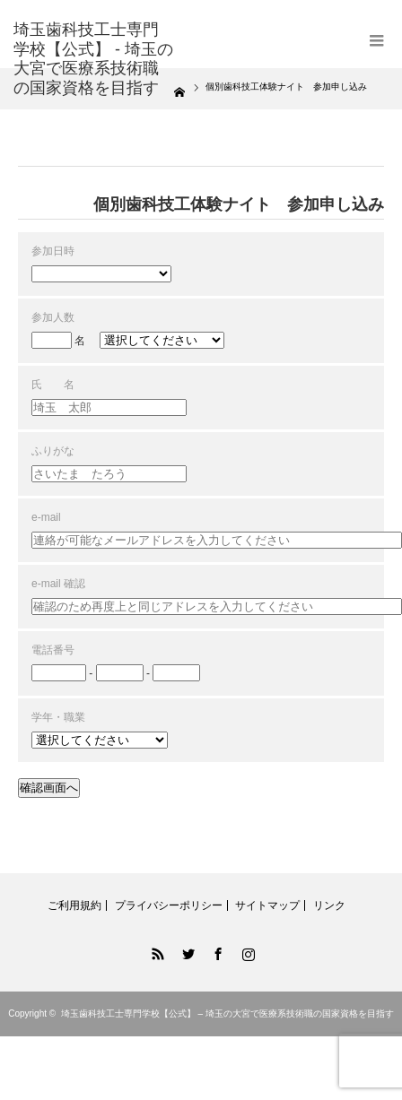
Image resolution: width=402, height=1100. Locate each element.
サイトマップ (267, 905)
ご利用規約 (74, 905)
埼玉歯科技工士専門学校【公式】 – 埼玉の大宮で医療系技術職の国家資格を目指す (227, 1013)
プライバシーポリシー (169, 905)
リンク (329, 905)
